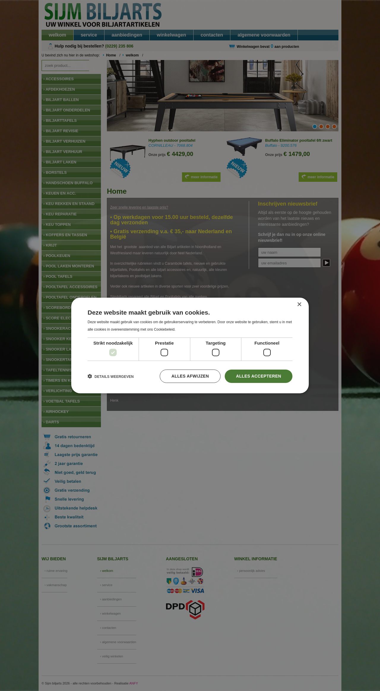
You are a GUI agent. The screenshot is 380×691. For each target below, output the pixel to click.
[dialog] (190, 345)
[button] (111, 376)
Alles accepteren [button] (258, 376)
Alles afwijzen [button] (190, 376)
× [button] (299, 304)
